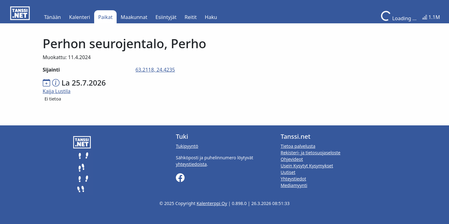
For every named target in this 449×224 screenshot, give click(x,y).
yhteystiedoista (191, 164)
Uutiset (288, 172)
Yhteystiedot (293, 179)
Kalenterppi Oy (211, 203)
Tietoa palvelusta (298, 146)
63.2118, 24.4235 (155, 69)
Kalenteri (79, 17)
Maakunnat (134, 17)
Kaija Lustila (56, 91)
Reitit (191, 17)
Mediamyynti (294, 185)
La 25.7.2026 (83, 82)
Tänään (52, 17)
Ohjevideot (292, 159)
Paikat (105, 17)
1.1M (431, 17)
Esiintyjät (166, 17)
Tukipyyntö (187, 146)
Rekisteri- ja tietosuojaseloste (310, 153)
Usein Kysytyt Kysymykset (307, 166)
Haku (211, 17)
